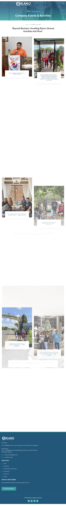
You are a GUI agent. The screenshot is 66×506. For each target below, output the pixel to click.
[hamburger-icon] (63, 4)
